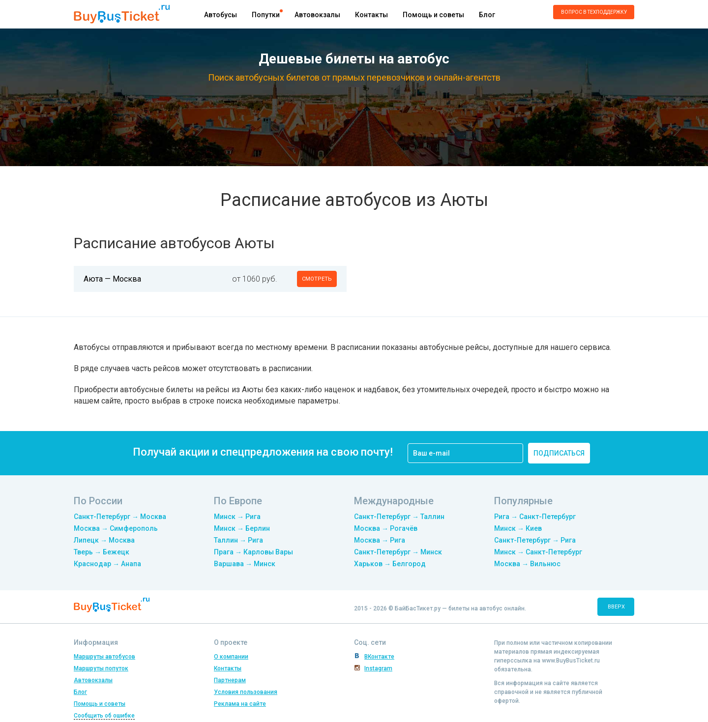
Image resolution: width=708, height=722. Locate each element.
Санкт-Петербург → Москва (120, 516)
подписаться (559, 453)
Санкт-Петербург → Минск (398, 552)
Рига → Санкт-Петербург (535, 516)
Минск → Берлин (242, 528)
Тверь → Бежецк (101, 552)
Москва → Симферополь (116, 528)
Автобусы (220, 15)
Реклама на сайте (240, 703)
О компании (231, 656)
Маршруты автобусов (104, 656)
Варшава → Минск (244, 564)
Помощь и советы (433, 15)
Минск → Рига (237, 516)
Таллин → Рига (238, 540)
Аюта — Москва (112, 279)
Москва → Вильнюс (527, 564)
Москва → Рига (379, 540)
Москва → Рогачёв (385, 528)
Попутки (266, 15)
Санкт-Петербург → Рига (535, 540)
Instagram (378, 668)
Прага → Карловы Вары (253, 552)
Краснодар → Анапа (107, 564)
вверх (616, 607)
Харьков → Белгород (390, 564)
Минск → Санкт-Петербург (538, 552)
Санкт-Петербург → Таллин (399, 516)
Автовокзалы (317, 15)
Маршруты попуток (101, 668)
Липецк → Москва (104, 540)
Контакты (371, 15)
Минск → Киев (518, 528)
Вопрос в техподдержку (594, 12)
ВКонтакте (379, 656)
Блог (487, 15)
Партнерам (230, 680)
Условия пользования (245, 692)
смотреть (317, 279)
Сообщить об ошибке (104, 715)
